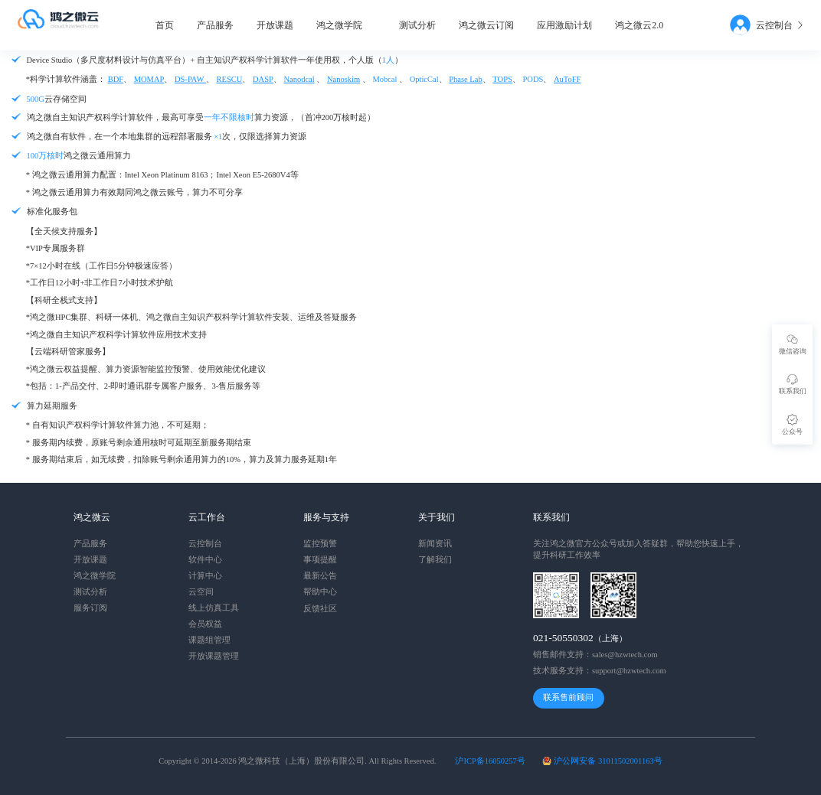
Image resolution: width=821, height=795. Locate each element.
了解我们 (435, 560)
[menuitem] (346, 25)
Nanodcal (298, 79)
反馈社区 (320, 608)
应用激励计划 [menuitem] (564, 25)
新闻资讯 (435, 543)
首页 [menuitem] (164, 25)
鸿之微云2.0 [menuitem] (639, 25)
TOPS (502, 79)
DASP (263, 79)
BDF (115, 79)
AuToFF (567, 79)
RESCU (230, 79)
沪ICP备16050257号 (490, 761)
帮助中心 (320, 592)
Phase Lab (465, 79)
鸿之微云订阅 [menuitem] (486, 25)
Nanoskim (343, 79)
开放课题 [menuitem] (275, 25)
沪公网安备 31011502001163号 (608, 761)
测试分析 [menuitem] (417, 25)
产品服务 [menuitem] (215, 25)
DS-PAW (190, 79)
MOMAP (149, 79)
